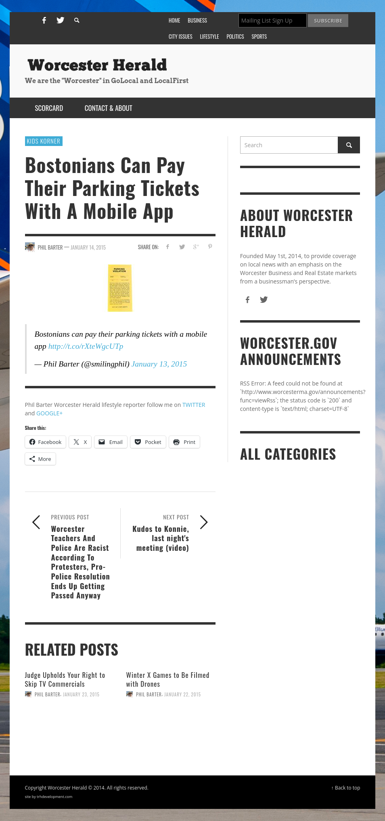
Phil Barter (48, 694)
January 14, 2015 (88, 247)
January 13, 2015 (159, 364)
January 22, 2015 (182, 694)
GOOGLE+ (49, 413)
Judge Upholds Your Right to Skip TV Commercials (65, 679)
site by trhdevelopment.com (49, 796)
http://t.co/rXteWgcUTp (85, 346)
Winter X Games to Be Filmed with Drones (168, 679)
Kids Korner (44, 140)
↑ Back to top (345, 787)
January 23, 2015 (81, 694)
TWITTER (193, 404)
